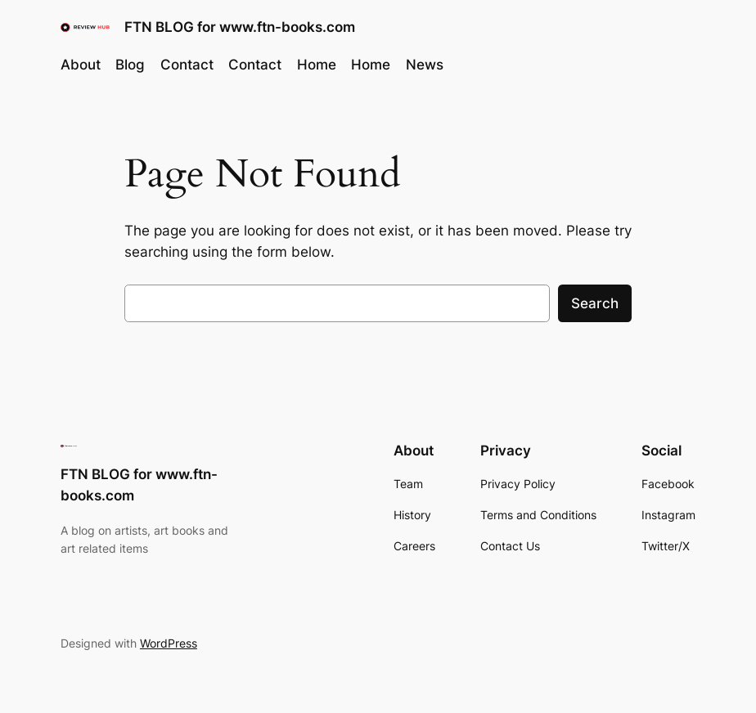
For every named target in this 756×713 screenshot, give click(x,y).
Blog (130, 64)
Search (595, 303)
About (81, 64)
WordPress (168, 643)
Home (316, 64)
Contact (187, 64)
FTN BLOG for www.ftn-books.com (239, 26)
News (424, 64)
